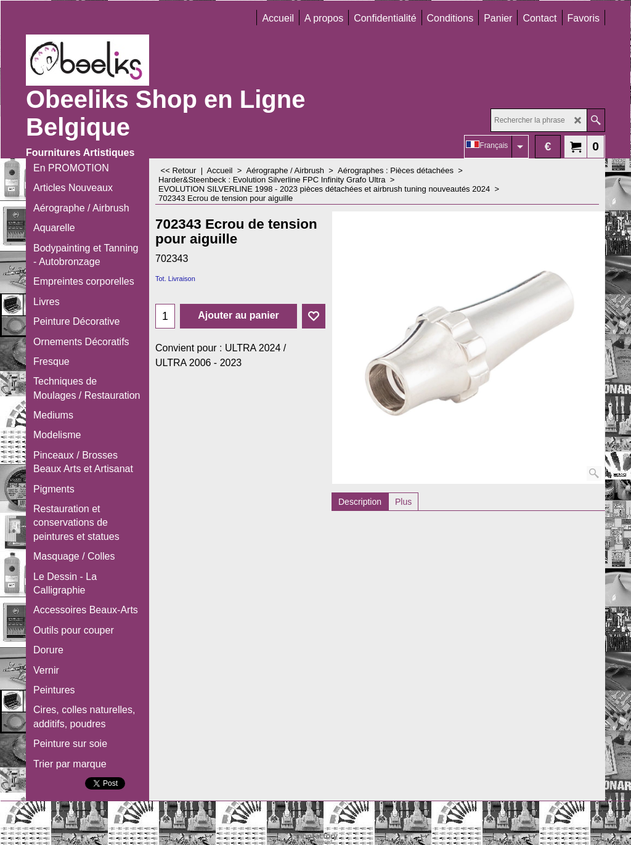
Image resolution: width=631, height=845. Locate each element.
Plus (403, 502)
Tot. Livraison (175, 278)
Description (359, 502)
